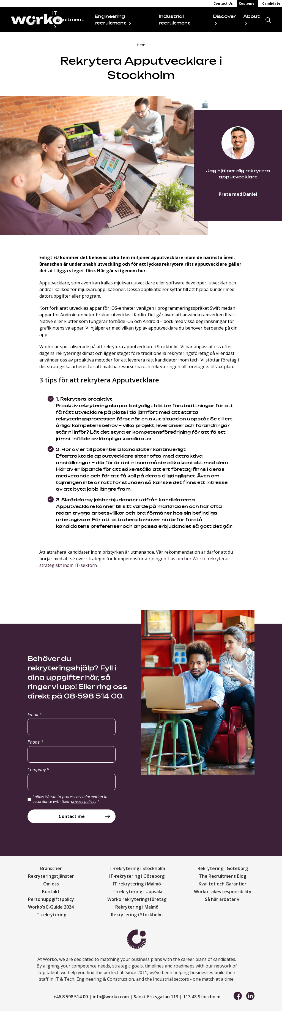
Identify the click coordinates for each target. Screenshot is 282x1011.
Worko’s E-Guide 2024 (51, 907)
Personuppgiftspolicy (51, 899)
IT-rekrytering (50, 915)
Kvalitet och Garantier (223, 884)
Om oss (51, 884)
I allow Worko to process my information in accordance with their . (69, 799)
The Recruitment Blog (222, 876)
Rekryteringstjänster (51, 876)
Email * (35, 714)
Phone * (35, 742)
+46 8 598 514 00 (70, 997)
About (251, 16)
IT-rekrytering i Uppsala (136, 891)
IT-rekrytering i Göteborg (137, 876)
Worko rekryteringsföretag (136, 899)
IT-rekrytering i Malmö (137, 884)
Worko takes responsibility (222, 891)
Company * (38, 769)
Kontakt (51, 891)
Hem (141, 44)
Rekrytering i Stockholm (137, 915)
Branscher (51, 868)
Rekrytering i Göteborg (223, 868)
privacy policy (83, 801)
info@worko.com (111, 997)
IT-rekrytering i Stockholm (136, 868)
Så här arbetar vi (222, 899)
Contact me (72, 816)
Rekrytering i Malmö (136, 907)
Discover (224, 16)
